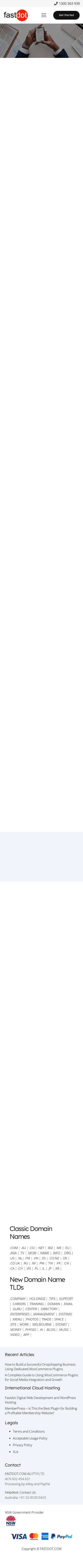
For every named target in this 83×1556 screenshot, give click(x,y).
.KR (57, 1268)
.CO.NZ (54, 1258)
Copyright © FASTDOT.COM (42, 1548)
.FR (58, 1263)
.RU (25, 1263)
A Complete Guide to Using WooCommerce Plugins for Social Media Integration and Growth (41, 1377)
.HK (35, 1258)
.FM (27, 1258)
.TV (22, 1253)
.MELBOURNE (42, 1324)
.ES (44, 1258)
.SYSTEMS (65, 1314)
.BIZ (50, 1248)
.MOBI (31, 1253)
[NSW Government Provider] (41, 1521)
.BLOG (50, 1329)
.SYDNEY (61, 1324)
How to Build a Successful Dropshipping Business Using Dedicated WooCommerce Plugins (40, 1366)
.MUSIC (64, 1329)
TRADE (46, 1319)
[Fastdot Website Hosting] (15, 15)
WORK (24, 1324)
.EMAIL (68, 1304)
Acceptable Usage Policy (30, 1438)
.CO (31, 1248)
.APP (26, 1334)
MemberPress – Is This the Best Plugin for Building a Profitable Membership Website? (41, 1410)
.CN (66, 1263)
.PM (41, 1263)
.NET (41, 1248)
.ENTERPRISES (19, 1314)
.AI (41, 1329)
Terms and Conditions (29, 1431)
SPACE (59, 1319)
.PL (36, 1268)
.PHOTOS (32, 1319)
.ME (58, 1248)
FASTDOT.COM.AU (18, 1473)
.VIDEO (15, 1334)
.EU (67, 1248)
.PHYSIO (30, 1329)
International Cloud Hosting (32, 1388)
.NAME (44, 1253)
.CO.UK (15, 1263)
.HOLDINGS (37, 1298)
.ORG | (68, 1253)
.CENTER (31, 1309)
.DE (64, 1258)
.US (12, 1258)
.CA (12, 1268)
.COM (14, 1248)
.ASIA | (14, 1253)
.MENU (17, 1319)
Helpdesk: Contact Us (20, 1492)
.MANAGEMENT (44, 1314)
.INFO (56, 1253)
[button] (44, 15)
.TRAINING (36, 1304)
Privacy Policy (22, 1445)
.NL (20, 1258)
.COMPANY (18, 1298)
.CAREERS (19, 1304)
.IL (43, 1268)
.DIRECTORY (48, 1309)
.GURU (17, 1309)
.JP (50, 1268)
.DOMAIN (53, 1304)
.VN (28, 1268)
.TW (51, 1263)
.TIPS (52, 1298)
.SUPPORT (66, 1298)
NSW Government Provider (24, 1512)
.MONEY (15, 1329)
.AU (23, 1248)
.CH (20, 1268)
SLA (15, 1452)
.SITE (13, 1324)
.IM (33, 1263)
